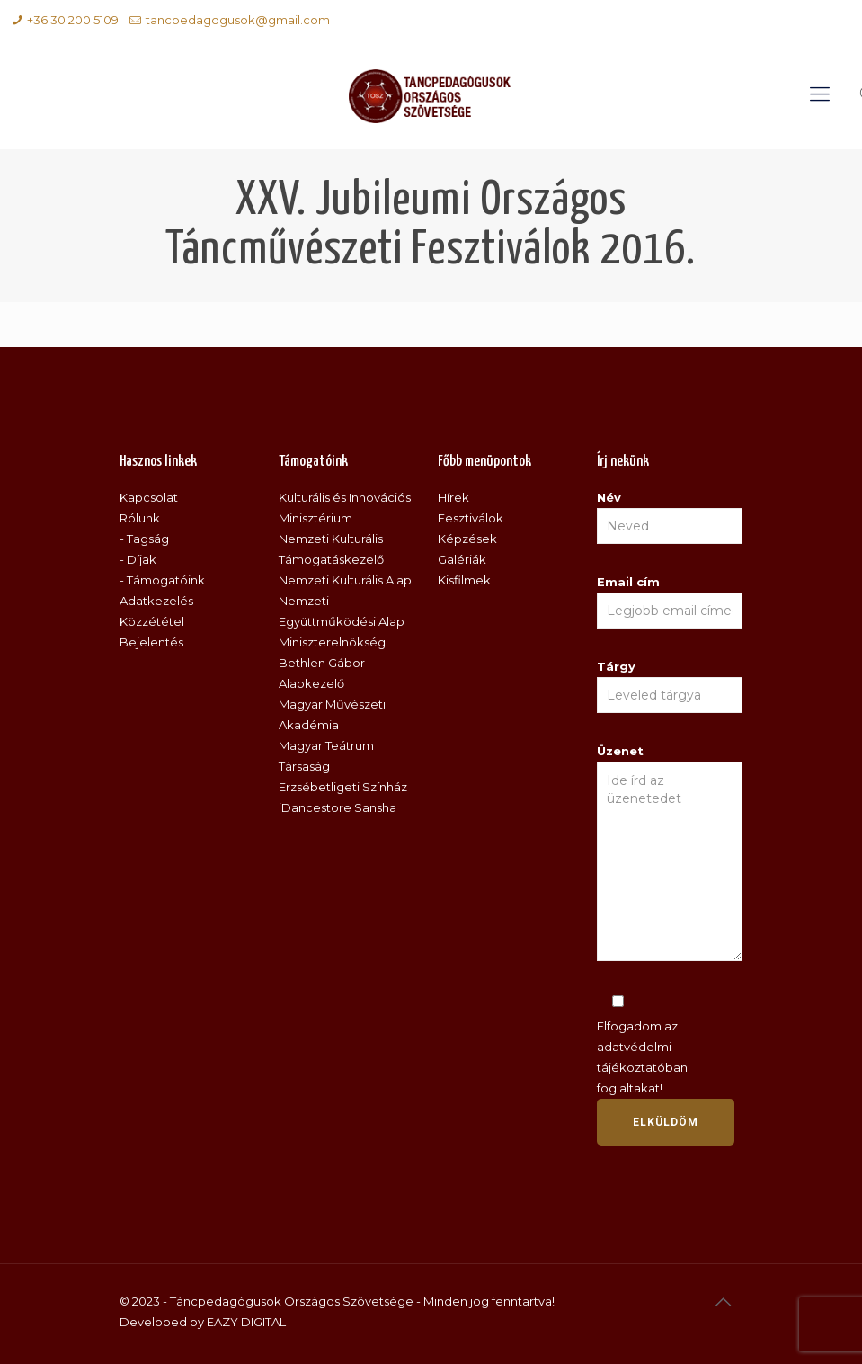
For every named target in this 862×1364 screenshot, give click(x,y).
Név (670, 517)
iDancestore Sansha (337, 807)
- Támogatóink (162, 580)
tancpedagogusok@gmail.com (238, 20)
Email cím (670, 602)
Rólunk (140, 518)
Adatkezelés (156, 600)
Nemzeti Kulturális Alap (345, 580)
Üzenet (670, 852)
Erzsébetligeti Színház (343, 787)
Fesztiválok (470, 518)
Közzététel (152, 621)
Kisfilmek (464, 580)
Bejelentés (151, 642)
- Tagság (144, 538)
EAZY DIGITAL (246, 1322)
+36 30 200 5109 (73, 20)
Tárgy (670, 686)
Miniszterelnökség (332, 642)
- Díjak (138, 559)
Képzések (467, 538)
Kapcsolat (149, 497)
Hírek (453, 497)
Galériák (462, 559)
